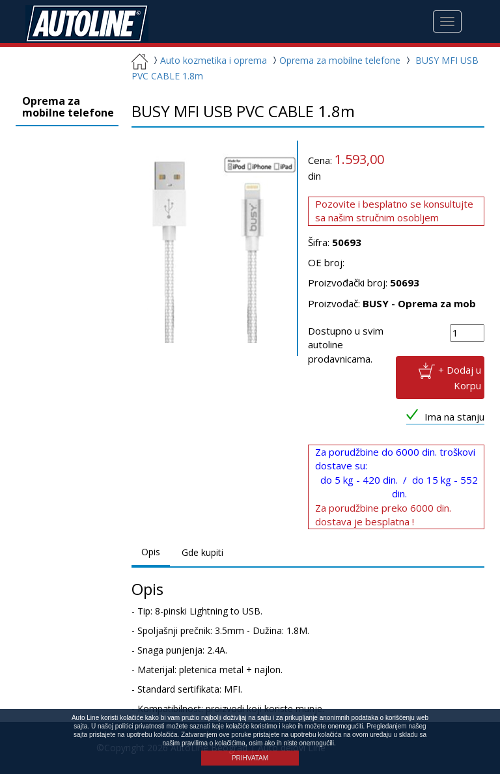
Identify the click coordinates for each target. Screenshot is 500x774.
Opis (150, 552)
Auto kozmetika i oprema (208, 60)
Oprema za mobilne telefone (335, 60)
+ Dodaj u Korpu (459, 377)
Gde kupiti (202, 552)
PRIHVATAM (250, 758)
